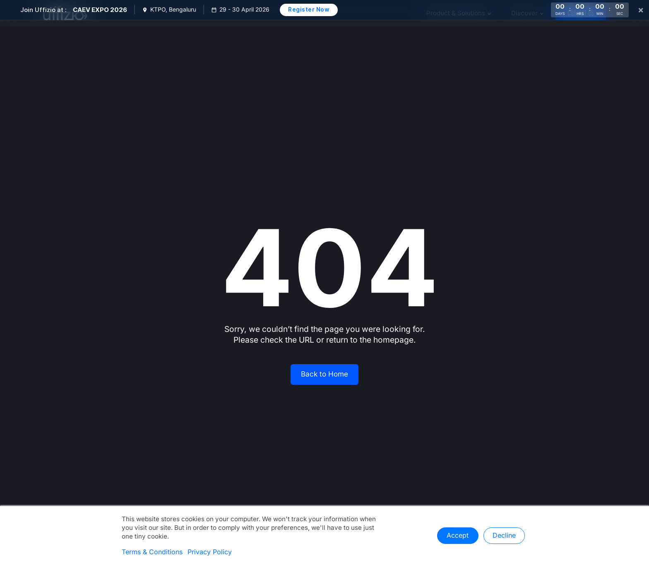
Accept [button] (458, 535)
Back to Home (324, 374)
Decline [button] (504, 535)
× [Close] (641, 10)
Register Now (308, 9)
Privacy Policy (209, 552)
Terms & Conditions (152, 552)
